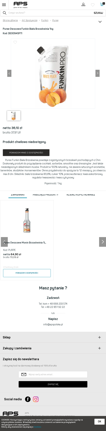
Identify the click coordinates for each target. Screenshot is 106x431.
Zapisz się (53, 384)
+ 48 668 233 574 (57, 303)
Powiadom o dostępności (27, 273)
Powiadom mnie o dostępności (26, 152)
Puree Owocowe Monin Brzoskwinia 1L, (24, 242)
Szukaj (98, 13)
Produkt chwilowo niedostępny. (24, 142)
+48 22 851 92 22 (55, 307)
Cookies (37, 427)
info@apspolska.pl (53, 324)
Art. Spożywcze (29, 20)
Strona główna (10, 20)
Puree (55, 20)
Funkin (44, 20)
